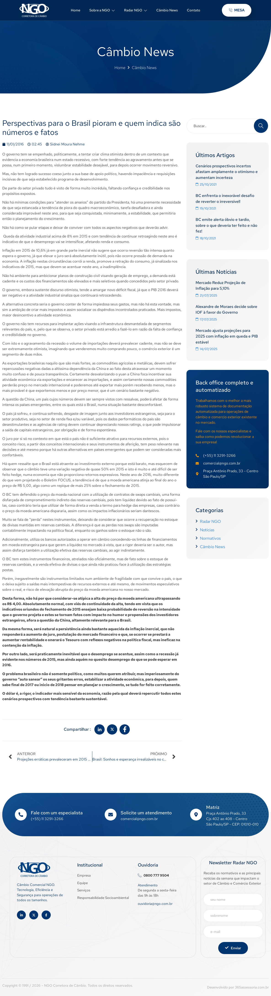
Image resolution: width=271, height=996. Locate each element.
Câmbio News (167, 10)
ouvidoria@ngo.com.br (155, 903)
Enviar (233, 948)
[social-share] (99, 729)
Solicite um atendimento (146, 813)
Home (75, 10)
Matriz (212, 807)
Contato (193, 10)
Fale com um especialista (57, 813)
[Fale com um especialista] (21, 815)
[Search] (261, 126)
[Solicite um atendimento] (111, 815)
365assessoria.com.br (252, 987)
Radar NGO (135, 10)
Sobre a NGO (102, 10)
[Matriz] (196, 815)
